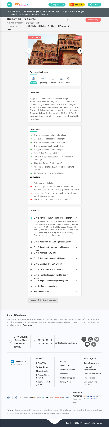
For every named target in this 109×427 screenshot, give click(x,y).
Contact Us (64, 365)
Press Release (89, 378)
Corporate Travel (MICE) (43, 383)
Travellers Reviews (67, 370)
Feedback (64, 374)
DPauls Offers (42, 363)
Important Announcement (90, 368)
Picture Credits (42, 371)
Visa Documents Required (90, 383)
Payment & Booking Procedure (43, 300)
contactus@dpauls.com (66, 342)
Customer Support (67, 378)
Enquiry (63, 361)
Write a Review (42, 367)
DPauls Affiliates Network (42, 376)
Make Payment (90, 359)
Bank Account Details (92, 374)
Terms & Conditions (91, 363)
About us (39, 359)
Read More (27, 325)
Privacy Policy (65, 382)
